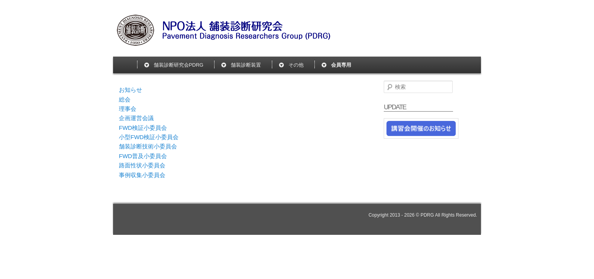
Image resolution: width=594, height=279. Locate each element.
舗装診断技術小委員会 (148, 146)
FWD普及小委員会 (143, 156)
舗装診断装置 (246, 65)
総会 (124, 99)
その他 (296, 65)
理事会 (127, 108)
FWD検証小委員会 (143, 127)
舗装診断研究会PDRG (179, 65)
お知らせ (130, 89)
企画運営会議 (136, 118)
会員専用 (341, 65)
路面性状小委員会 (142, 165)
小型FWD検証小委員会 (149, 137)
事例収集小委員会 (142, 175)
